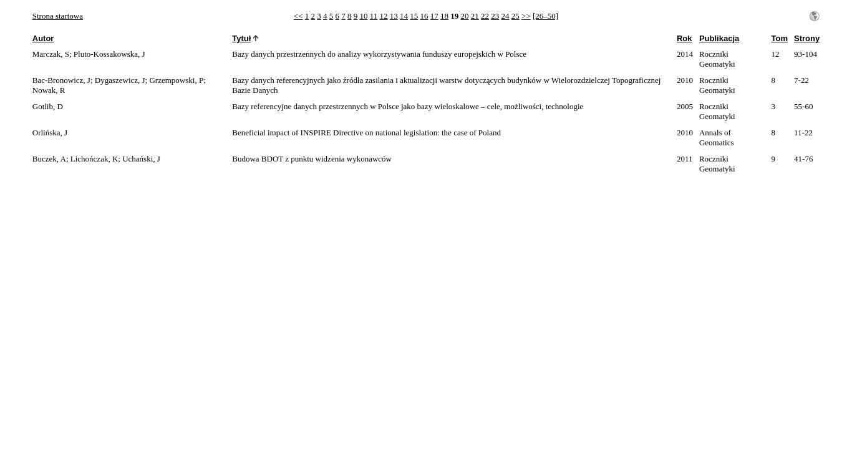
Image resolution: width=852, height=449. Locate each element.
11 (374, 16)
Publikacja (719, 38)
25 (515, 16)
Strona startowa (57, 16)
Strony (807, 38)
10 (364, 16)
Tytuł (241, 38)
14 (404, 16)
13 (394, 16)
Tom (780, 38)
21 (475, 16)
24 (505, 16)
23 (495, 16)
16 (424, 16)
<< (298, 16)
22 (485, 16)
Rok (684, 38)
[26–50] (545, 16)
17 (434, 16)
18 (444, 16)
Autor (43, 38)
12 (384, 16)
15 (414, 16)
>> (526, 16)
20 (465, 16)
